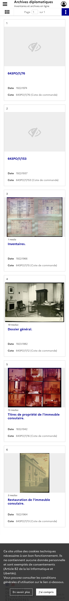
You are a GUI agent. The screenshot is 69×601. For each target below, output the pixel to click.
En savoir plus (21, 592)
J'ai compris (46, 592)
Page (27, 12)
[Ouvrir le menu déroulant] (5, 4)
